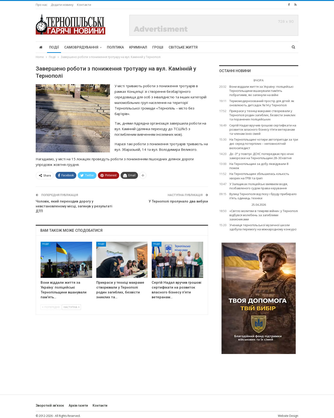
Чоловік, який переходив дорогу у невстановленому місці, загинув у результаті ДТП (74, 206)
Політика (115, 47)
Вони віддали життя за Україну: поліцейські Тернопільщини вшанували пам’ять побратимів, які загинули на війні (261, 90)
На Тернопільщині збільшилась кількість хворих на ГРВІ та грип (259, 176)
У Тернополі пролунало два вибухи (178, 201)
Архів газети (78, 405)
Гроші (157, 47)
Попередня (51, 307)
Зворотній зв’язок (50, 405)
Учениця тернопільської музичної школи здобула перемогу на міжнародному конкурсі (262, 227)
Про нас (41, 5)
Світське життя (183, 47)
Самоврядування (81, 47)
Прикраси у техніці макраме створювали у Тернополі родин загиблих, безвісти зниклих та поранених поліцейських (262, 115)
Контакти (84, 5)
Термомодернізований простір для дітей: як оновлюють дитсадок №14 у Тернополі (261, 103)
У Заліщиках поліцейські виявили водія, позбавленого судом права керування (258, 186)
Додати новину (62, 5)
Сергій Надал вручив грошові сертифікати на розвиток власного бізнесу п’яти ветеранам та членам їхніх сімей (262, 129)
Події (54, 47)
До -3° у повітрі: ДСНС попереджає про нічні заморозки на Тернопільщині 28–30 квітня (261, 156)
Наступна (71, 307)
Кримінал (138, 47)
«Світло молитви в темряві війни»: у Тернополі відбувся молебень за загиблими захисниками (263, 215)
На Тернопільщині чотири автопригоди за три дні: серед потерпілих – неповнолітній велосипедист (263, 143)
